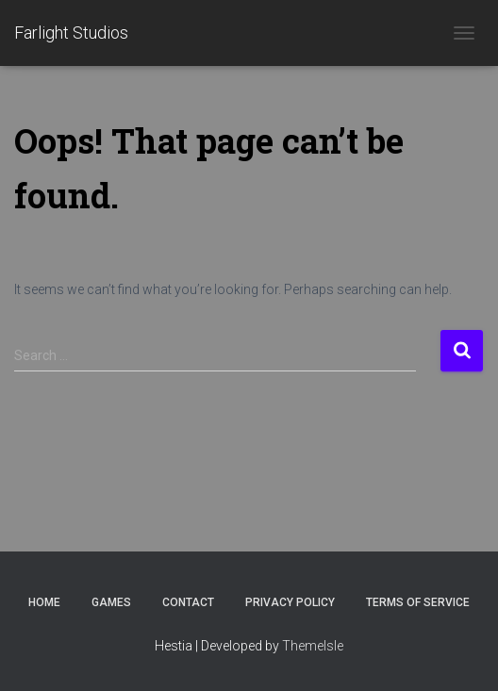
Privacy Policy (290, 602)
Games (111, 602)
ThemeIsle (312, 645)
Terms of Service (418, 602)
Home (44, 602)
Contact (188, 602)
